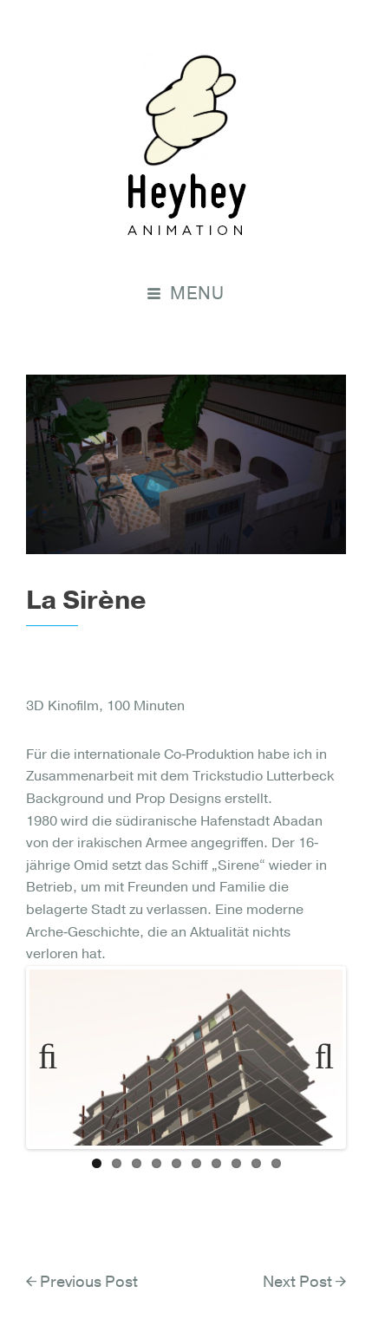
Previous (55, 1057)
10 (276, 1163)
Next (316, 1057)
